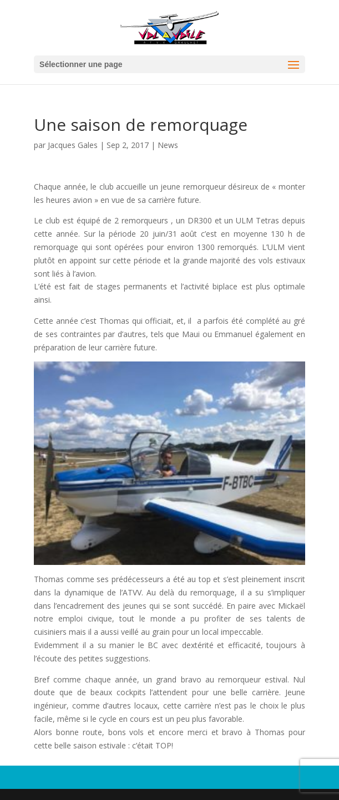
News (168, 145)
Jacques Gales (73, 145)
